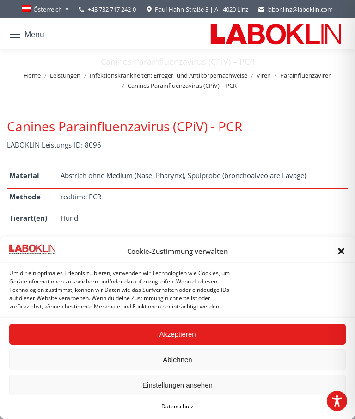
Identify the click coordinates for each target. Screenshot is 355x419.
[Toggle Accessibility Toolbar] (337, 401)
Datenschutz (177, 406)
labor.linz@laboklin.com (295, 9)
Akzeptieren (177, 334)
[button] (341, 251)
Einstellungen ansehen (177, 385)
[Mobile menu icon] (27, 34)
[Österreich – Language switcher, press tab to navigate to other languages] (45, 9)
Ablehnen (177, 360)
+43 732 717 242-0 (112, 9)
